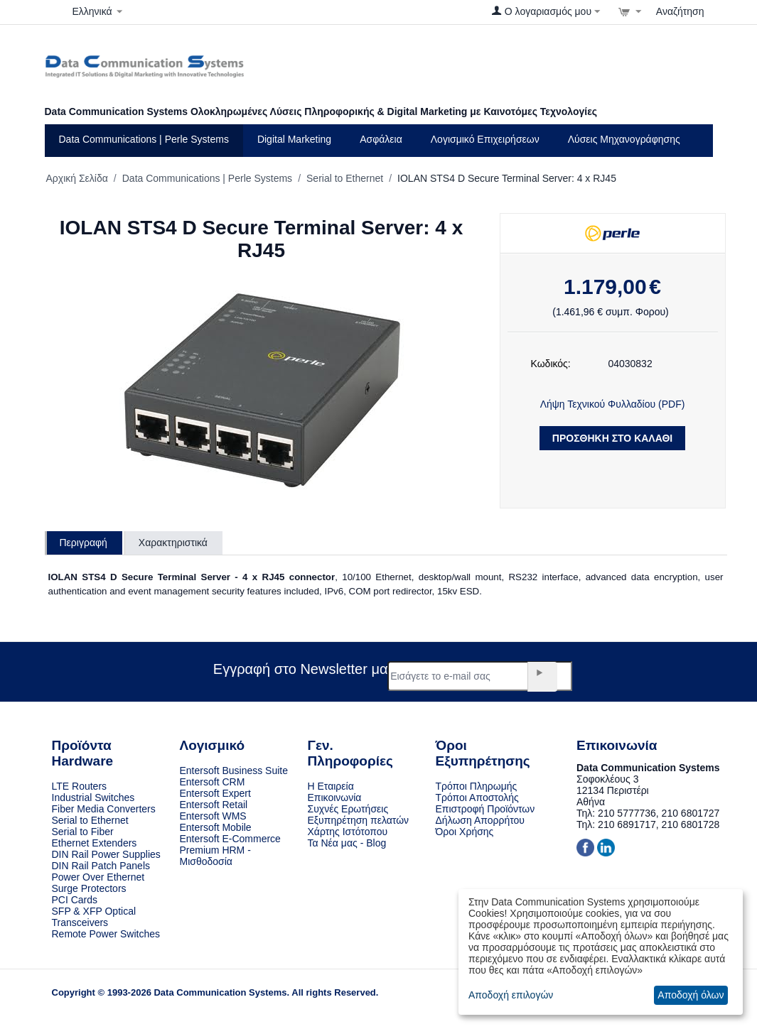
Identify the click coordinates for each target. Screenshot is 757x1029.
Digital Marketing (294, 139)
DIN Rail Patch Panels (101, 865)
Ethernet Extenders (94, 843)
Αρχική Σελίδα (77, 178)
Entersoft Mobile (216, 827)
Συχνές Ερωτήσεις (348, 809)
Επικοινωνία (335, 797)
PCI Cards (75, 899)
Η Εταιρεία (331, 786)
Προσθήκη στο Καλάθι (612, 438)
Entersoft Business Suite (234, 770)
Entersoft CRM (212, 782)
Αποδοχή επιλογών (510, 995)
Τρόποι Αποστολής (477, 797)
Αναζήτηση (680, 11)
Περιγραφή (83, 542)
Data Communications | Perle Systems (144, 139)
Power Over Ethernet (98, 877)
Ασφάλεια (381, 139)
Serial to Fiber (83, 831)
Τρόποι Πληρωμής (476, 786)
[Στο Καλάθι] (629, 11)
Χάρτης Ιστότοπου (348, 831)
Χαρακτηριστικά (173, 542)
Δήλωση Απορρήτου (480, 820)
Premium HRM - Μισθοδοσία (215, 855)
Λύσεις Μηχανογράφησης (624, 139)
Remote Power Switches (106, 934)
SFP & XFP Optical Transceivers (94, 916)
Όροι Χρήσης (465, 831)
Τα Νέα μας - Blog (347, 843)
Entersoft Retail (214, 804)
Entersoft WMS (213, 816)
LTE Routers (79, 786)
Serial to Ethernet (344, 178)
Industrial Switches (93, 797)
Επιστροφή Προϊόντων (485, 809)
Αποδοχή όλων (690, 995)
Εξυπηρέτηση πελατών (358, 820)
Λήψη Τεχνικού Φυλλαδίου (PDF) (612, 404)
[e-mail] (479, 676)
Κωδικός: (551, 363)
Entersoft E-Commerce (230, 838)
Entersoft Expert (215, 793)
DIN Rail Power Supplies (106, 854)
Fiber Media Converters (104, 809)
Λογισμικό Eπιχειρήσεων (485, 139)
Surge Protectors (89, 888)
